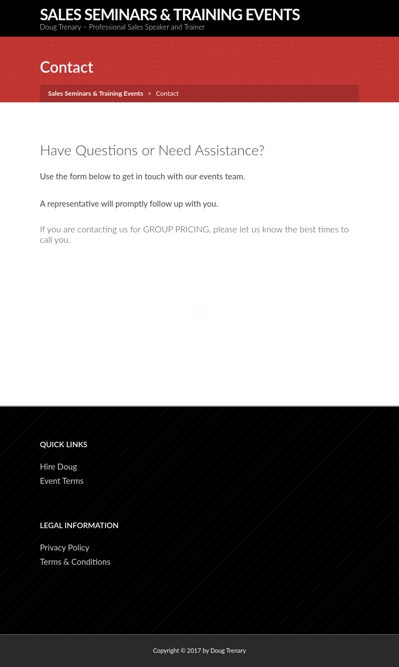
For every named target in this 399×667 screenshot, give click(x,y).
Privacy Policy (64, 547)
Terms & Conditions (75, 561)
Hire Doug (58, 466)
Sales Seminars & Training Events (170, 14)
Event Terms (62, 480)
